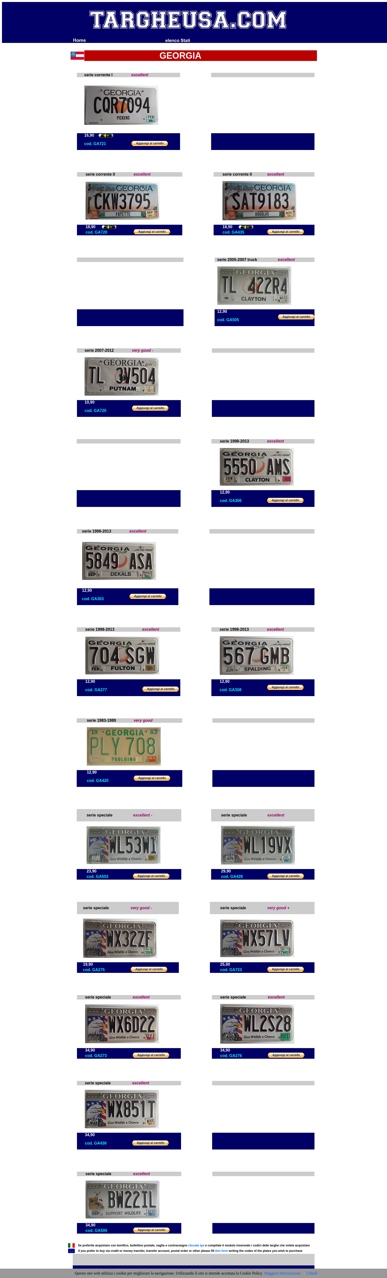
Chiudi (311, 1273)
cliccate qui (196, 1245)
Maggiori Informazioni (282, 1273)
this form (221, 1251)
